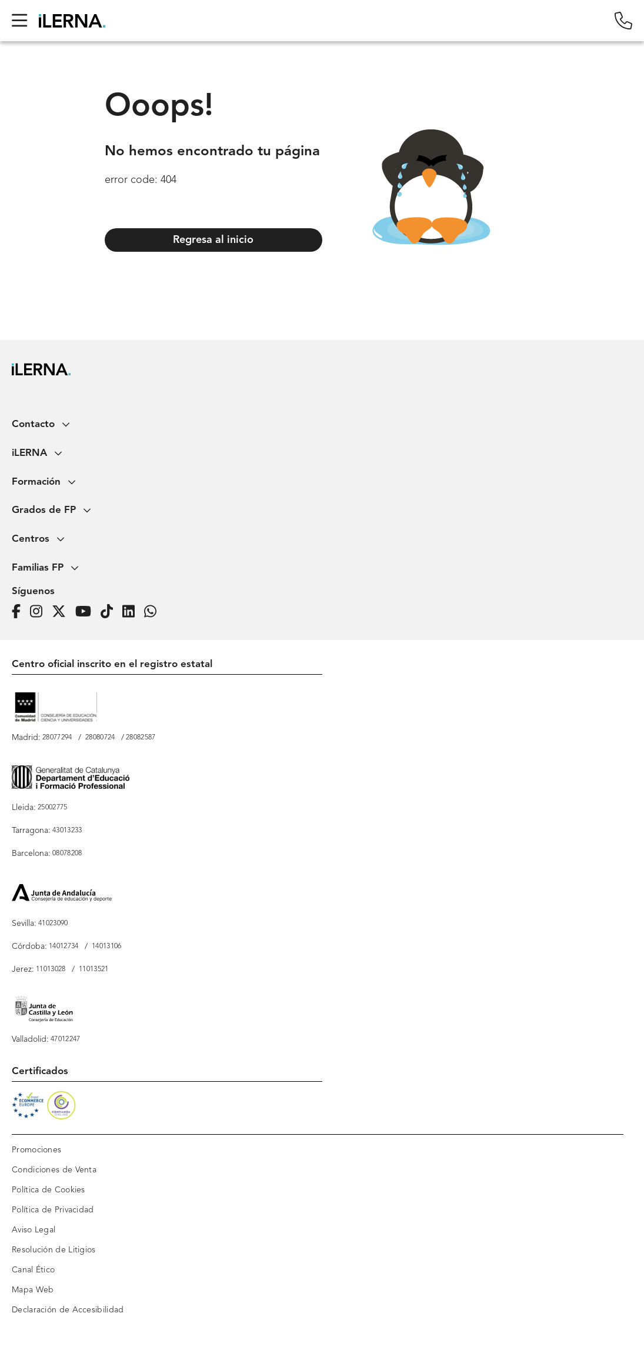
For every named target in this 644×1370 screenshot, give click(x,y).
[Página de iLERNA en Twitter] (62, 612)
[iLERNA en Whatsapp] (153, 612)
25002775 (52, 807)
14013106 (106, 946)
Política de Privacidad (53, 1210)
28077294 (57, 737)
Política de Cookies (48, 1190)
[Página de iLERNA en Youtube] (86, 612)
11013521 (93, 969)
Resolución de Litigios (54, 1250)
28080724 (100, 737)
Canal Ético (33, 1270)
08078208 (67, 853)
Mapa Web (33, 1290)
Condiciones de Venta (54, 1170)
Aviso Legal (33, 1230)
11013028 (50, 969)
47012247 (65, 1039)
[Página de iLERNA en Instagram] (39, 612)
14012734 (63, 946)
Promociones (36, 1150)
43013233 (67, 830)
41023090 (53, 923)
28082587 (140, 737)
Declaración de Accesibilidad (68, 1310)
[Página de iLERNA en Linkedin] (132, 612)
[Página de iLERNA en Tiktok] (110, 612)
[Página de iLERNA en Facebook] (20, 612)
